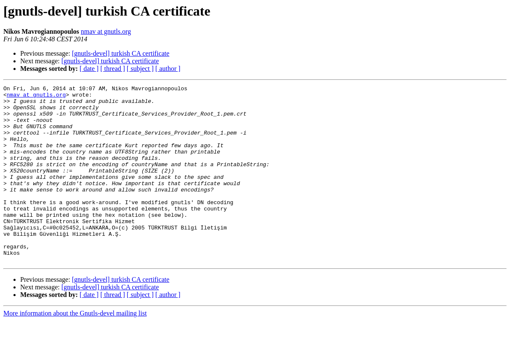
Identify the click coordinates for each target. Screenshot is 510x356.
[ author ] (168, 68)
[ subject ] (140, 68)
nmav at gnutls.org (106, 31)
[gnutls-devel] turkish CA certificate (120, 53)
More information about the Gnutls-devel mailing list (75, 348)
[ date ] (89, 68)
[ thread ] (112, 68)
